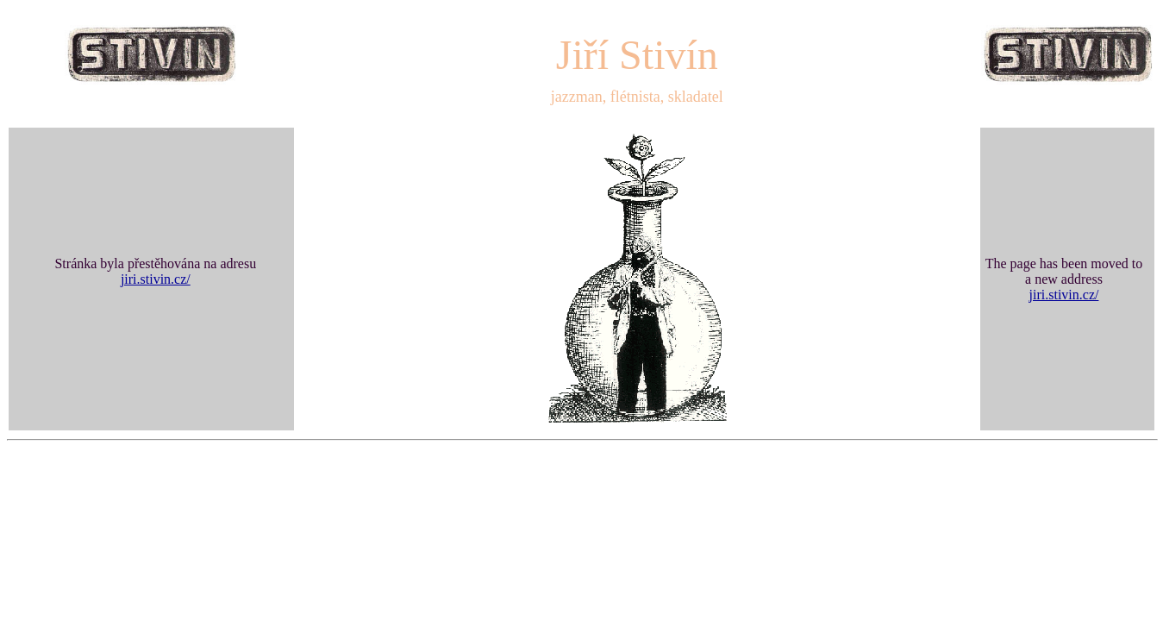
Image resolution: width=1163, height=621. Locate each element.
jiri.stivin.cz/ (156, 279)
